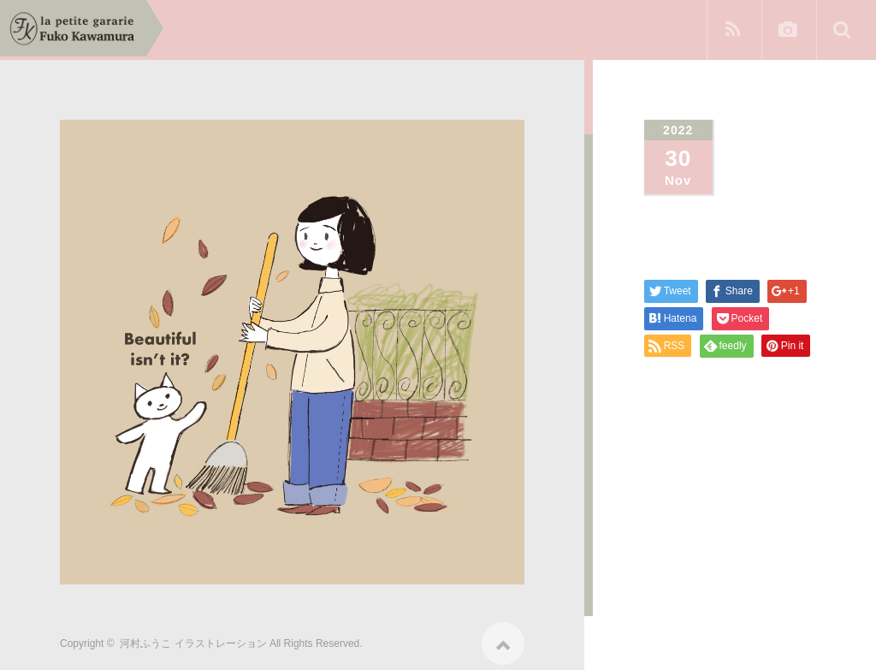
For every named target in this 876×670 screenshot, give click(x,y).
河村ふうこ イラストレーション (193, 637)
